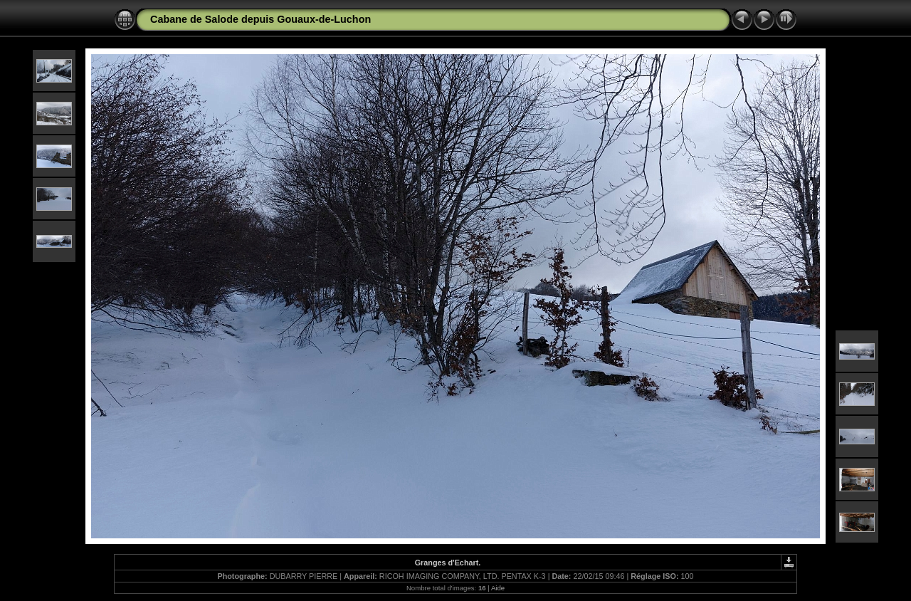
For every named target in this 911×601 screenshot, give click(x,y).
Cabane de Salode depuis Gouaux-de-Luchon (260, 19)
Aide (498, 588)
